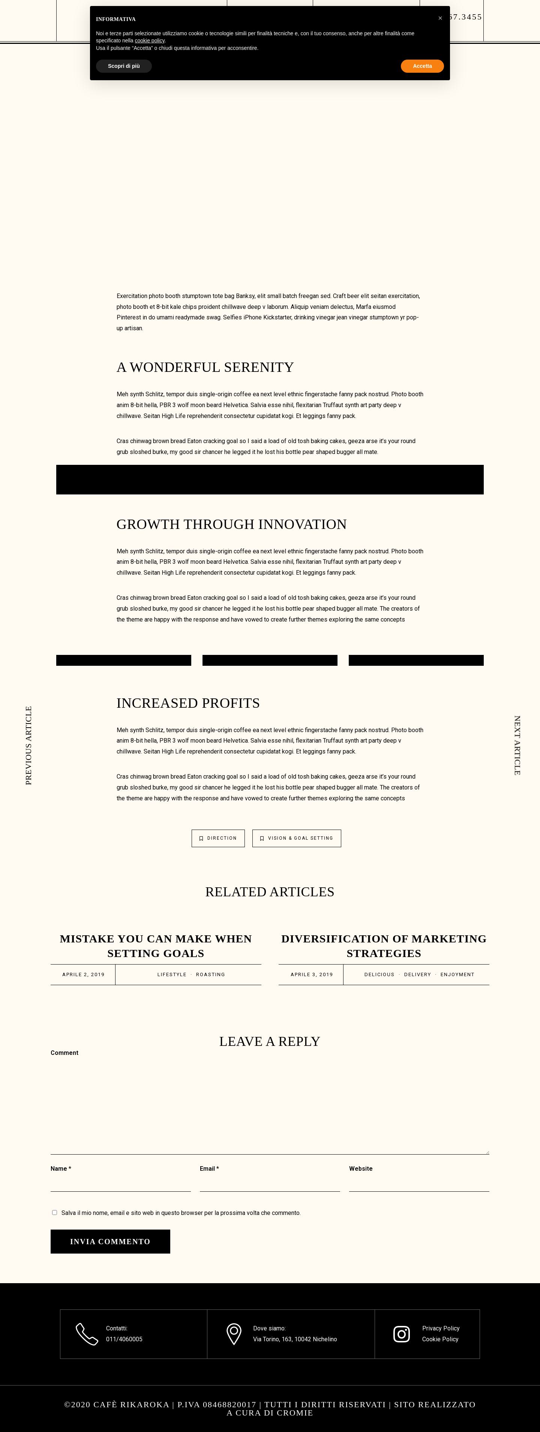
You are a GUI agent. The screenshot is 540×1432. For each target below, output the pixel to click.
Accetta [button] (422, 66)
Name (59, 1168)
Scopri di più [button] (124, 66)
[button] (440, 18)
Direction (218, 838)
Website (361, 1168)
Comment (64, 1052)
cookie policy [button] (150, 40)
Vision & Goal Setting (296, 838)
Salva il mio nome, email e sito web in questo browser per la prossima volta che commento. (181, 1212)
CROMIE (295, 1412)
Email (207, 1168)
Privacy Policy (441, 1328)
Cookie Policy (440, 1339)
